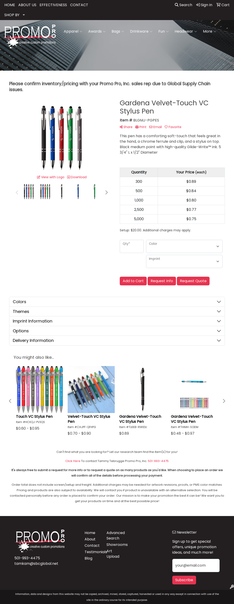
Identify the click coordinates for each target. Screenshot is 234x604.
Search (183, 5)
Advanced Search (114, 535)
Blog (88, 558)
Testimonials (93, 552)
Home (90, 532)
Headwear (186, 31)
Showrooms (114, 544)
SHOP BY (11, 15)
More (209, 31)
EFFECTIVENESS (53, 5)
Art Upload (112, 553)
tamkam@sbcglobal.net (36, 563)
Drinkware (141, 31)
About (90, 539)
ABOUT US (27, 5)
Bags (118, 31)
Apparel (73, 31)
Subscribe (184, 580)
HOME (9, 5)
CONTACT (79, 5)
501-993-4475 (27, 558)
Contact (92, 545)
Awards (97, 31)
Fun (163, 31)
